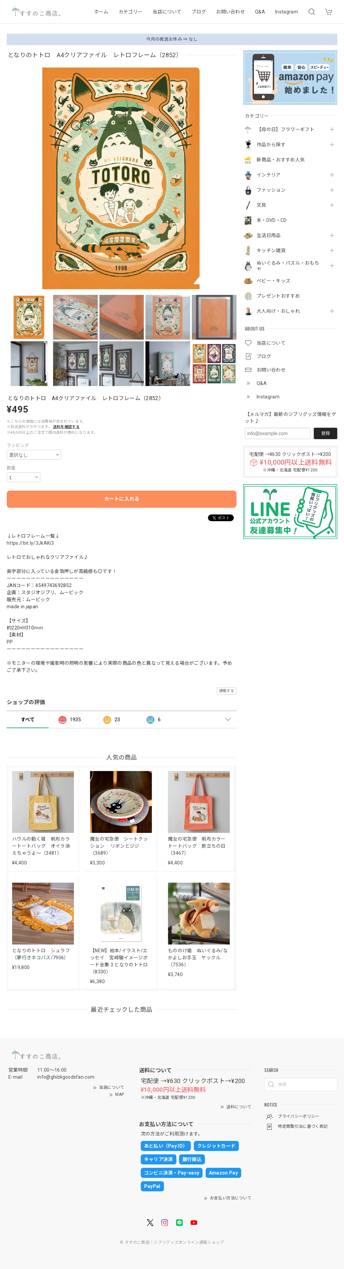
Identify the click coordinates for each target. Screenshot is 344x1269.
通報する (226, 691)
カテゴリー (131, 11)
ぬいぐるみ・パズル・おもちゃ (288, 265)
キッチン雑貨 (271, 250)
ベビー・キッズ (273, 280)
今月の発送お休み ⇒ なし (172, 39)
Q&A (260, 11)
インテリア (269, 175)
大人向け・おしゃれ (278, 311)
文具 (261, 205)
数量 (11, 467)
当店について (167, 11)
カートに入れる (121, 499)
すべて (28, 719)
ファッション (271, 190)
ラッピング (18, 445)
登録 (325, 433)
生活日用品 (269, 235)
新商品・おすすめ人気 (281, 159)
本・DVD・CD (272, 220)
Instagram (286, 11)
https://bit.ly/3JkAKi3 (30, 543)
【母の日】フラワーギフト (285, 129)
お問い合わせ (230, 11)
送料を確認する (66, 427)
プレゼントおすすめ (278, 296)
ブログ (198, 11)
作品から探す (271, 144)
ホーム (101, 11)
